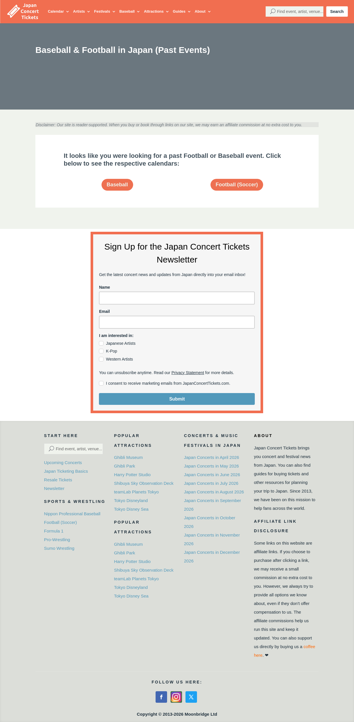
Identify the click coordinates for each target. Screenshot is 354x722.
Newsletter (54, 488)
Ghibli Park (124, 466)
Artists (79, 11)
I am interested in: (116, 335)
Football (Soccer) (237, 184)
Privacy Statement (187, 372)
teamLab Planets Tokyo (136, 491)
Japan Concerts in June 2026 (212, 474)
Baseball (127, 11)
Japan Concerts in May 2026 (211, 466)
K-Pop (111, 351)
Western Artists (119, 359)
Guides (179, 11)
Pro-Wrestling (57, 539)
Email (104, 311)
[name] (177, 298)
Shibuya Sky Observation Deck (143, 483)
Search (337, 11)
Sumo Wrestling (59, 548)
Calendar (56, 11)
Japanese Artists (120, 343)
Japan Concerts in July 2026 (211, 483)
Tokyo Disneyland (131, 500)
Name (104, 287)
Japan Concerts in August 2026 (214, 491)
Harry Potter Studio (132, 474)
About (200, 11)
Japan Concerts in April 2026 (211, 457)
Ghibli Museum (128, 457)
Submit (177, 399)
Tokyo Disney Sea (131, 509)
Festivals (102, 11)
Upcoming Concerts (63, 462)
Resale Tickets (58, 479)
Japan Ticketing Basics (66, 471)
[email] (177, 322)
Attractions (154, 11)
